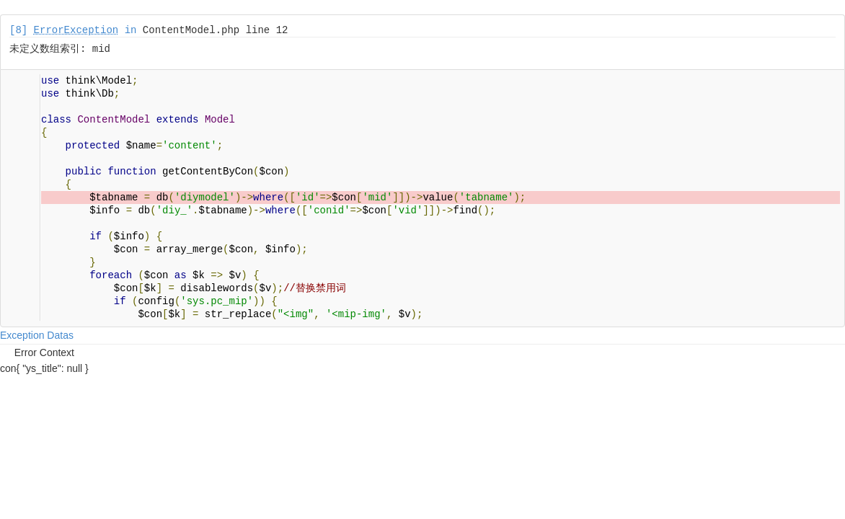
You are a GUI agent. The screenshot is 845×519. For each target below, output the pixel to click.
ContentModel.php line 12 (215, 30)
